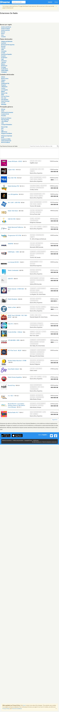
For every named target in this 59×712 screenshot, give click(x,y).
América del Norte (6, 27)
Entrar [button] (56, 2)
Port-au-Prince (5, 96)
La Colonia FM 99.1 (13, 262)
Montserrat (4, 65)
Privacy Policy (6, 708)
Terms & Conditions (17, 708)
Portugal (3, 67)
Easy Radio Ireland (13, 369)
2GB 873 (10, 278)
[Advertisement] (16, 155)
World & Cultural (5, 142)
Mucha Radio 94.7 (13, 412)
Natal (2, 94)
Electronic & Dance (6, 118)
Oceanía (3, 36)
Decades (3, 115)
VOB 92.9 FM (11, 219)
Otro (2, 128)
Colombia (3, 51)
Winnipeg (3, 104)
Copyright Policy (28, 440)
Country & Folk (5, 114)
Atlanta (3, 77)
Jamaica (3, 62)
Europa (3, 32)
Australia (3, 43)
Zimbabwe (4, 72)
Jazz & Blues (4, 121)
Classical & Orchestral (7, 112)
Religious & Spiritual (6, 136)
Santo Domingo (5, 101)
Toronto (3, 102)
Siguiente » (55, 419)
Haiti (2, 59)
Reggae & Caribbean (6, 133)
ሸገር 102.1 (11, 395)
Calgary (3, 80)
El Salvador (4, 57)
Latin (2, 123)
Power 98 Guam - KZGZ (15, 161)
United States (4, 70)
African (3, 109)
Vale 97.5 (10, 324)
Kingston (3, 85)
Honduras (4, 60)
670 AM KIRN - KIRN (13, 340)
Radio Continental (13, 270)
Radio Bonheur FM (13, 186)
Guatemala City (5, 83)
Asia (2, 35)
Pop (2, 130)
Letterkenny (4, 86)
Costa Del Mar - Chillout (15, 332)
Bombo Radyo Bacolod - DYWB (17, 360)
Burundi (3, 46)
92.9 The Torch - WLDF (14, 350)
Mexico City (4, 93)
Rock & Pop (11, 385)
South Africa (4, 69)
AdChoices (35, 440)
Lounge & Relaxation (6, 124)
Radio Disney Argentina (15, 377)
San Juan (3, 98)
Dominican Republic (6, 54)
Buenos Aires (4, 78)
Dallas (3, 81)
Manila (3, 91)
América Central (5, 28)
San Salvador (4, 99)
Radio (50, 2)
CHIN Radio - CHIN (13, 252)
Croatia (3, 52)
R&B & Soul (4, 131)
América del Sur (5, 30)
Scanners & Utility (5, 139)
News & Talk (4, 127)
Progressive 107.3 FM (14, 235)
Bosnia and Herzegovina (7, 44)
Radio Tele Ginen (13, 211)
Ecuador (3, 56)
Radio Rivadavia (12, 299)
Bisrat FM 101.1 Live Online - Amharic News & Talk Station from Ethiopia (16, 405)
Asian (2, 110)
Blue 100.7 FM (12, 178)
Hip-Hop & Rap (5, 119)
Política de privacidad (18, 440)
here (24, 705)
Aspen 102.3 (11, 169)
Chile (2, 49)
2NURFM (10, 243)
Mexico (3, 64)
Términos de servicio (7, 440)
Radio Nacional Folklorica (15, 227)
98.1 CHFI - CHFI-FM (14, 202)
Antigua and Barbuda (6, 41)
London (3, 88)
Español (45, 434)
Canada (3, 48)
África (2, 33)
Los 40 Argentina (13, 194)
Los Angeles (4, 90)
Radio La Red (12, 307)
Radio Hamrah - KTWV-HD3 (16, 289)
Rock (2, 137)
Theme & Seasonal (6, 140)
